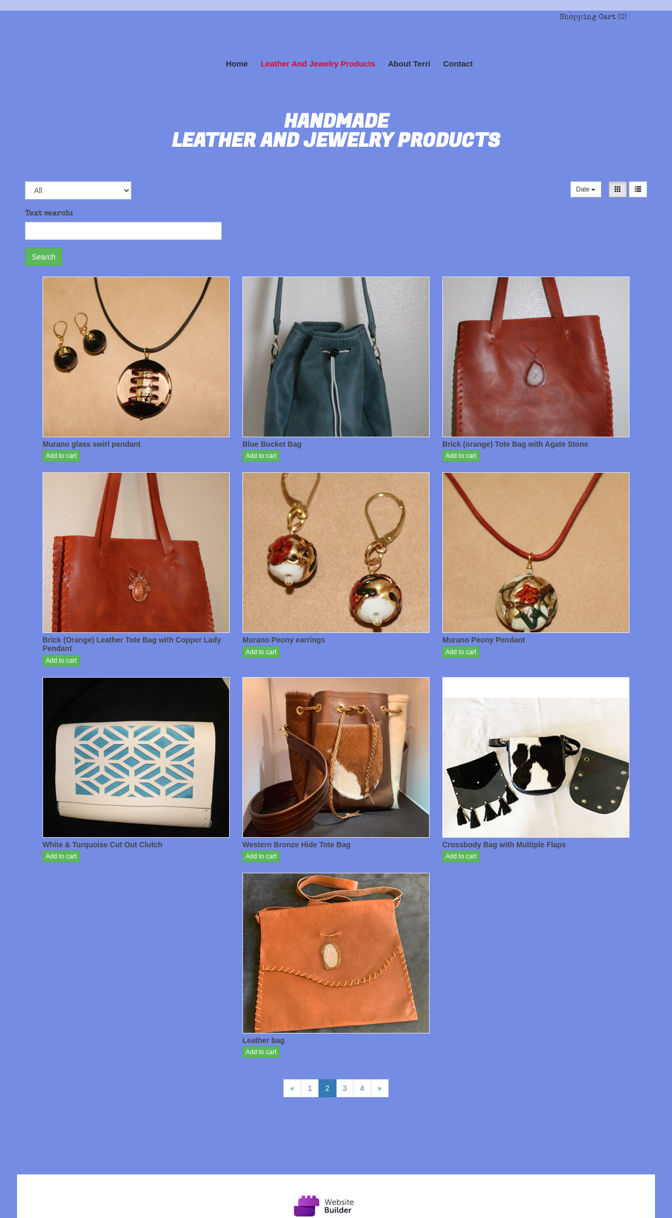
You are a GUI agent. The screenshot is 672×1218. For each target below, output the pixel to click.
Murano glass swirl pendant (91, 444)
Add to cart (61, 456)
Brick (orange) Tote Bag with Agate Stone (515, 444)
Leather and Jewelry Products (318, 63)
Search (43, 257)
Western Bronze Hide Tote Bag (296, 844)
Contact (458, 63)
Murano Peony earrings (283, 640)
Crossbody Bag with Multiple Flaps (504, 844)
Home (237, 63)
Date (586, 189)
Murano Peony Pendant (483, 640)
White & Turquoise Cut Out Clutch (102, 844)
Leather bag (263, 1040)
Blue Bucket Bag (271, 444)
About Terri (409, 63)
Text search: (49, 214)
